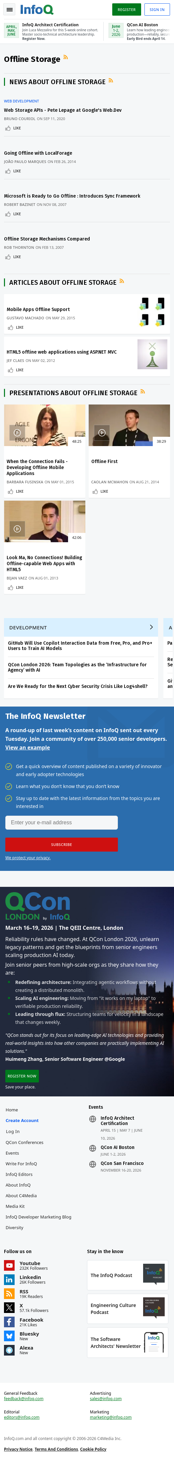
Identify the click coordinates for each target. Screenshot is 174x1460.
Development (28, 627)
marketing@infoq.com (111, 1417)
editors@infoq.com (22, 1417)
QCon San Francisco (122, 1163)
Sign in (157, 9)
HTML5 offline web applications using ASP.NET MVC (62, 352)
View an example (27, 747)
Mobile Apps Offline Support (38, 309)
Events (12, 1153)
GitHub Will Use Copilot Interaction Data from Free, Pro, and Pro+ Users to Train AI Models (80, 645)
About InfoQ (18, 1185)
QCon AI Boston (117, 1147)
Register (126, 9)
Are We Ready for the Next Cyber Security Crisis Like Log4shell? (77, 686)
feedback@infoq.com (24, 1398)
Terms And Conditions (56, 1449)
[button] (61, 845)
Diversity (14, 1227)
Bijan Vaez (17, 577)
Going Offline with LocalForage (38, 153)
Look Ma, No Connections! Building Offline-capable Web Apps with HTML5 (44, 563)
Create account (22, 1120)
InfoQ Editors (19, 1174)
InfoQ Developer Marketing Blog (38, 1217)
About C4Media (21, 1196)
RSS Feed (66, 57)
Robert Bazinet (20, 204)
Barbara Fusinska (25, 481)
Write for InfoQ (21, 1164)
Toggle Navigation (10, 9)
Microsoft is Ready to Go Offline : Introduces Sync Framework (72, 196)
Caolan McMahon (109, 481)
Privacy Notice (18, 1449)
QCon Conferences (25, 1142)
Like (17, 127)
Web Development (21, 101)
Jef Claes (15, 360)
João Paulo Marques (25, 161)
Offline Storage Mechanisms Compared (47, 239)
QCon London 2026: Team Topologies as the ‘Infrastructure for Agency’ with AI (77, 667)
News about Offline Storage (57, 82)
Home (12, 1110)
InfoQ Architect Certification (117, 1121)
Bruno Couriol (20, 118)
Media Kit (15, 1206)
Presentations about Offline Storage (73, 393)
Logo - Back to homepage (37, 9)
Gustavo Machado (25, 317)
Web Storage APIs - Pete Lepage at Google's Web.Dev (63, 110)
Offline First (104, 461)
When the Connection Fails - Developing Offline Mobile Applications (37, 467)
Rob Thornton (19, 247)
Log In (13, 1131)
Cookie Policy (93, 1449)
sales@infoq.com (106, 1398)
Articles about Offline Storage (63, 282)
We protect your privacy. (27, 858)
